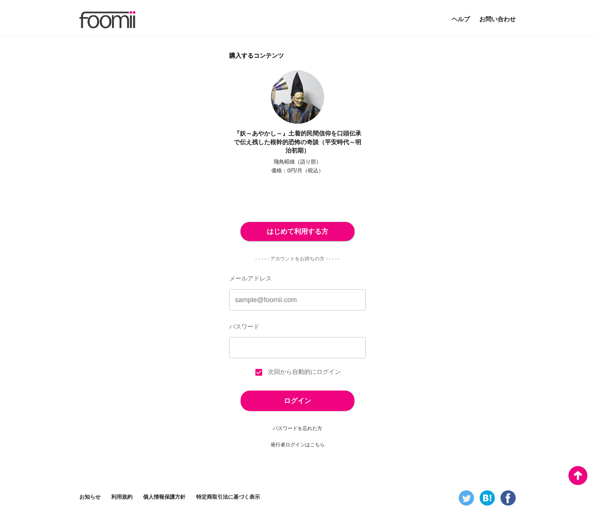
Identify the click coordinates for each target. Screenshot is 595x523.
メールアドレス (250, 278)
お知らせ (90, 497)
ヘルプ (461, 19)
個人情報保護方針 (164, 497)
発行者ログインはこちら (298, 444)
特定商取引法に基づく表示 (228, 497)
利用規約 (121, 497)
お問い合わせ (497, 19)
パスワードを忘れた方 (297, 428)
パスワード (244, 326)
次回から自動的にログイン (297, 372)
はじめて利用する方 (297, 231)
